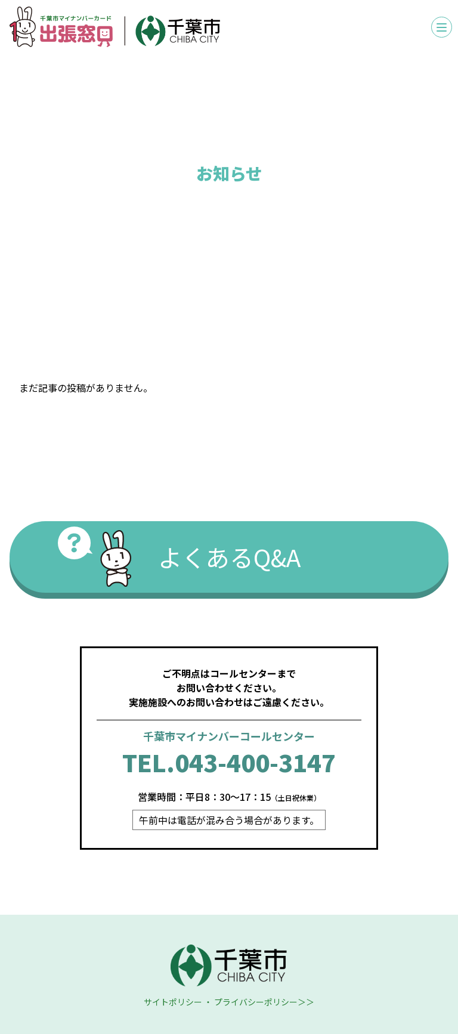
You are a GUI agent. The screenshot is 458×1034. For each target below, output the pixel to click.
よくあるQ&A (229, 557)
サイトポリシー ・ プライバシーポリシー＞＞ (229, 1002)
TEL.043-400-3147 (229, 762)
